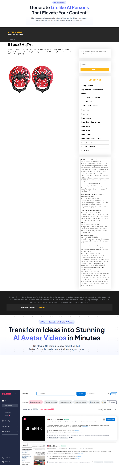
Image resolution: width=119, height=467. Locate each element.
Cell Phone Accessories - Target (91, 210)
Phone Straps (86, 134)
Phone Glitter (85, 130)
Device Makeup (15, 32)
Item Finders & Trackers (89, 106)
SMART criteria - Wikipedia (89, 160)
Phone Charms (86, 118)
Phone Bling (85, 110)
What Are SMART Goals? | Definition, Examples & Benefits (92, 195)
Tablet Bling (85, 151)
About (12, 39)
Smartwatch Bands (88, 146)
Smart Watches (86, 142)
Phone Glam (85, 126)
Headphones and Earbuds (90, 98)
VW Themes (41, 307)
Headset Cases (86, 102)
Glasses (84, 94)
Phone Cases (85, 114)
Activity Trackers (87, 86)
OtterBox (83, 223)
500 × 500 (31, 50)
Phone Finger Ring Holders (90, 122)
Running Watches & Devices (91, 138)
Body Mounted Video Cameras (92, 90)
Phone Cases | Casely (88, 235)
